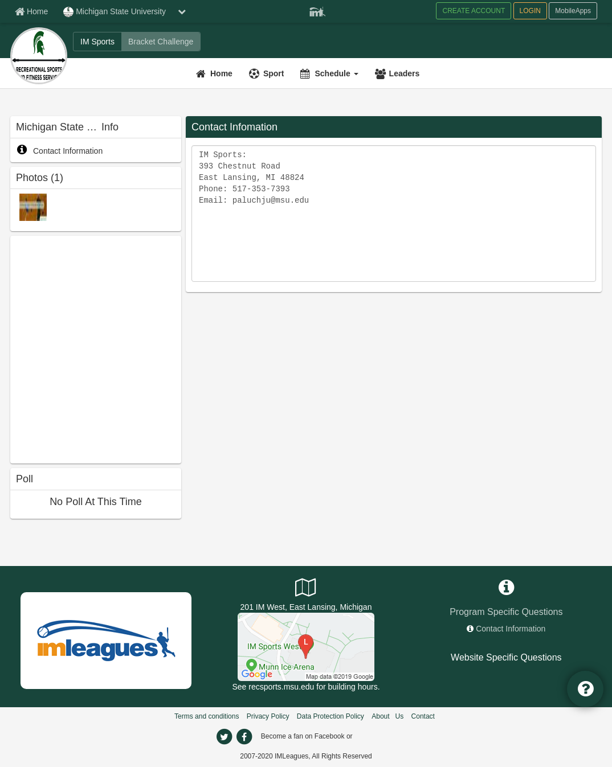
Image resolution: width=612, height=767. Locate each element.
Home (221, 73)
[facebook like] (95, 348)
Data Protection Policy (330, 716)
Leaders (404, 73)
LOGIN (530, 11)
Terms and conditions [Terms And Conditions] (206, 716)
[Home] (215, 73)
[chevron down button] (182, 11)
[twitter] (224, 737)
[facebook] (244, 737)
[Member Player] (317, 10)
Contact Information (59, 150)
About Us (387, 716)
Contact (423, 716)
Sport (273, 73)
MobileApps (573, 11)
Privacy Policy (268, 716)
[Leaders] (399, 73)
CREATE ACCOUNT (473, 11)
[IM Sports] (97, 41)
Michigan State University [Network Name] (114, 12)
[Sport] (268, 73)
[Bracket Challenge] (160, 41)
